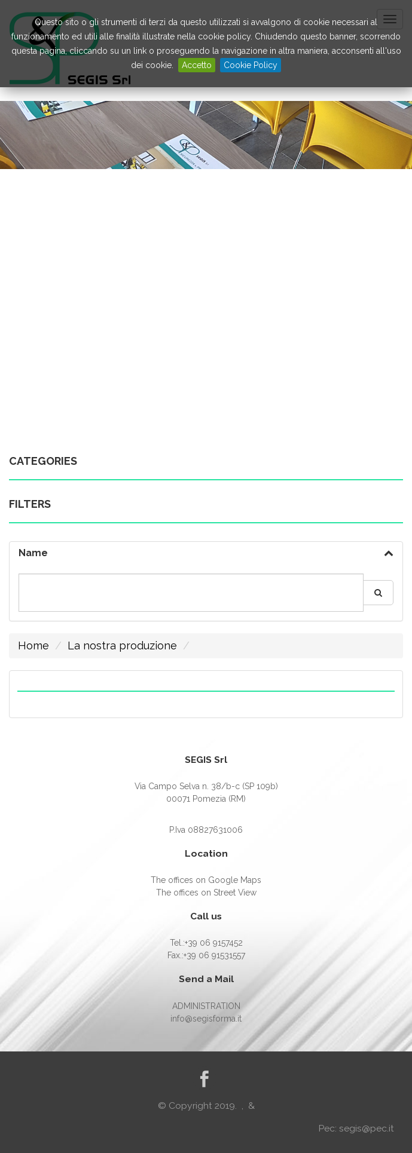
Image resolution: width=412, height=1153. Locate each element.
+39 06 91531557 (214, 955)
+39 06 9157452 (214, 942)
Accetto (197, 65)
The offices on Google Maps (206, 880)
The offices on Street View (206, 892)
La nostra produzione (122, 645)
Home (33, 645)
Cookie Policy (250, 65)
